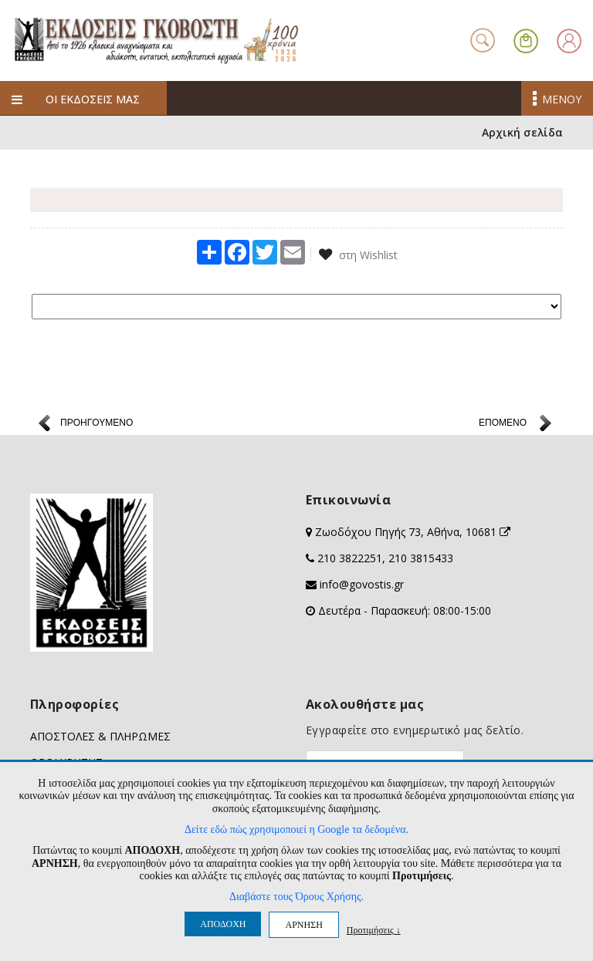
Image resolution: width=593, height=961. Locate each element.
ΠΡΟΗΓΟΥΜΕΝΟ (96, 423)
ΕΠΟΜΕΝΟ (503, 423)
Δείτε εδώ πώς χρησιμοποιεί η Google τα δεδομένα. (296, 829)
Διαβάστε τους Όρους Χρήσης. (296, 896)
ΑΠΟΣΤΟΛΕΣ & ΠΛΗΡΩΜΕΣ (100, 737)
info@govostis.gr (362, 585)
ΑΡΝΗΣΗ (303, 924)
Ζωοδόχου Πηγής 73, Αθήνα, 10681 (412, 532)
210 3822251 (349, 558)
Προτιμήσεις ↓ (374, 930)
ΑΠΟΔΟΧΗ (223, 924)
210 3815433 (420, 558)
